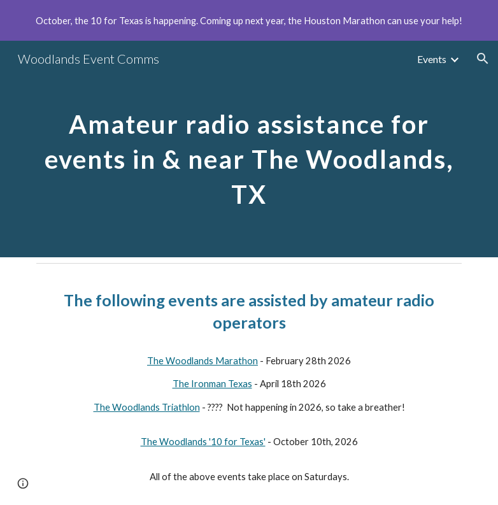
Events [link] (431, 59)
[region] (249, 20)
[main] (249, 149)
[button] (482, 58)
